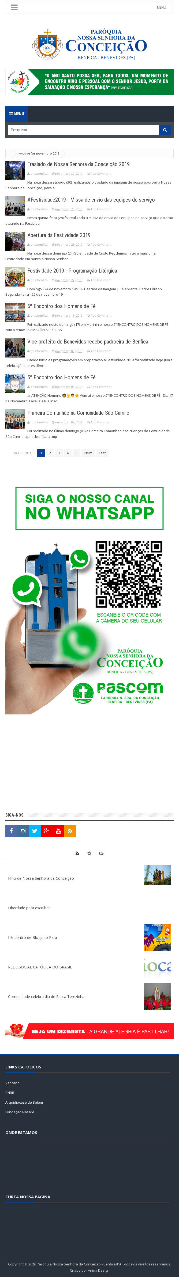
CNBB (9, 1092)
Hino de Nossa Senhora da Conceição (41, 877)
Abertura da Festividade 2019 (61, 235)
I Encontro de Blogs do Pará (32, 936)
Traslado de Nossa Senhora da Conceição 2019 (81, 164)
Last (102, 452)
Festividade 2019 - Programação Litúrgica (75, 270)
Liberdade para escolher (29, 907)
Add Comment (101, 173)
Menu (16, 114)
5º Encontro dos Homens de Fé (63, 306)
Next (88, 452)
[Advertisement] (89, 764)
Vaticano (12, 1082)
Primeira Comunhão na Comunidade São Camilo (81, 412)
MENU (164, 7)
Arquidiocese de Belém (24, 1102)
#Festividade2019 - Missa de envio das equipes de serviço (94, 199)
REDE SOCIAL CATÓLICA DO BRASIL (40, 966)
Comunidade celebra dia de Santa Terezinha (46, 996)
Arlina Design (98, 1269)
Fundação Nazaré (19, 1111)
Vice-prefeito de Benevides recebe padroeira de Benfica (90, 341)
